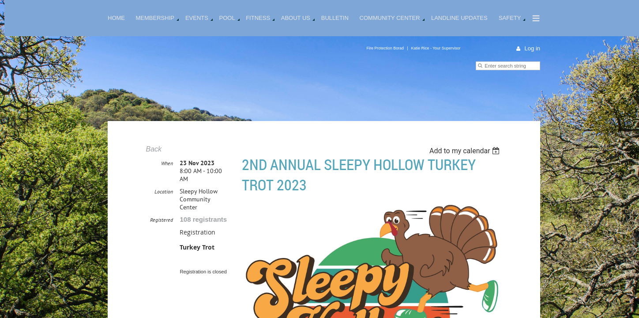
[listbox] (465, 150)
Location (163, 212)
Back (154, 149)
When (167, 184)
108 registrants (203, 240)
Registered (161, 240)
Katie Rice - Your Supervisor (436, 48)
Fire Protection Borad (385, 48)
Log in (532, 48)
